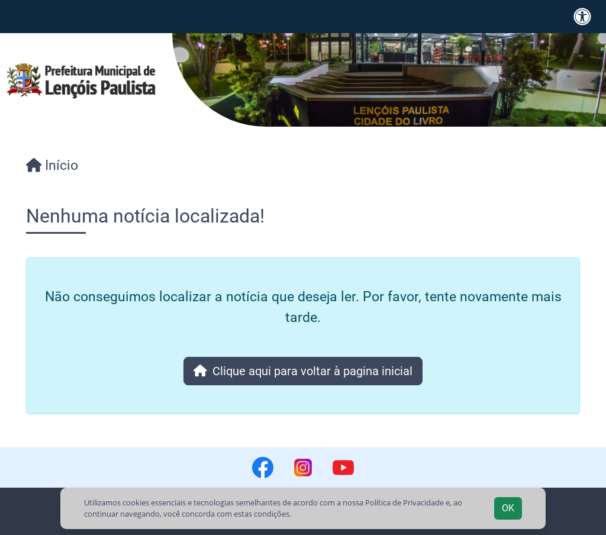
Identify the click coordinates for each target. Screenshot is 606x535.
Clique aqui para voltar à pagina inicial (303, 371)
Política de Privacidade (404, 502)
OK (508, 508)
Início (52, 165)
